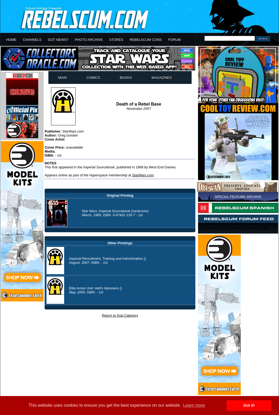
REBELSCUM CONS (146, 40)
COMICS (93, 78)
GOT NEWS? (58, 40)
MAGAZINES (162, 78)
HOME (11, 40)
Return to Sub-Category (120, 315)
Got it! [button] (249, 405)
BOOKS (126, 78)
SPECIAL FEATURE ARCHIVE (238, 197)
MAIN (62, 78)
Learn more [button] (194, 405)
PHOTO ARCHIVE (89, 40)
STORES (116, 40)
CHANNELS (32, 40)
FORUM (174, 40)
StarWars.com (143, 175)
